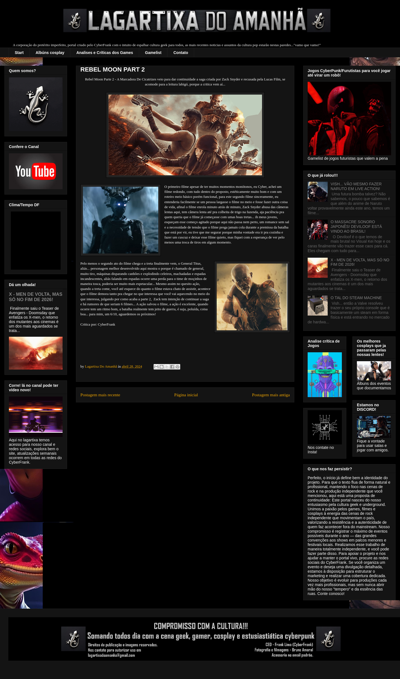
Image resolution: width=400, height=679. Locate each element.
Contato (180, 52)
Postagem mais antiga (271, 394)
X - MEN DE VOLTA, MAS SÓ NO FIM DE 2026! (35, 297)
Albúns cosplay (50, 52)
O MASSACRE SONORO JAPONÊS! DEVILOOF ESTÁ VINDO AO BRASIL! (356, 226)
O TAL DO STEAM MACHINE (356, 298)
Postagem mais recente (100, 394)
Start (19, 52)
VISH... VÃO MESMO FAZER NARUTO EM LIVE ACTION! (356, 186)
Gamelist (153, 52)
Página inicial (186, 394)
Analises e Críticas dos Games (104, 52)
